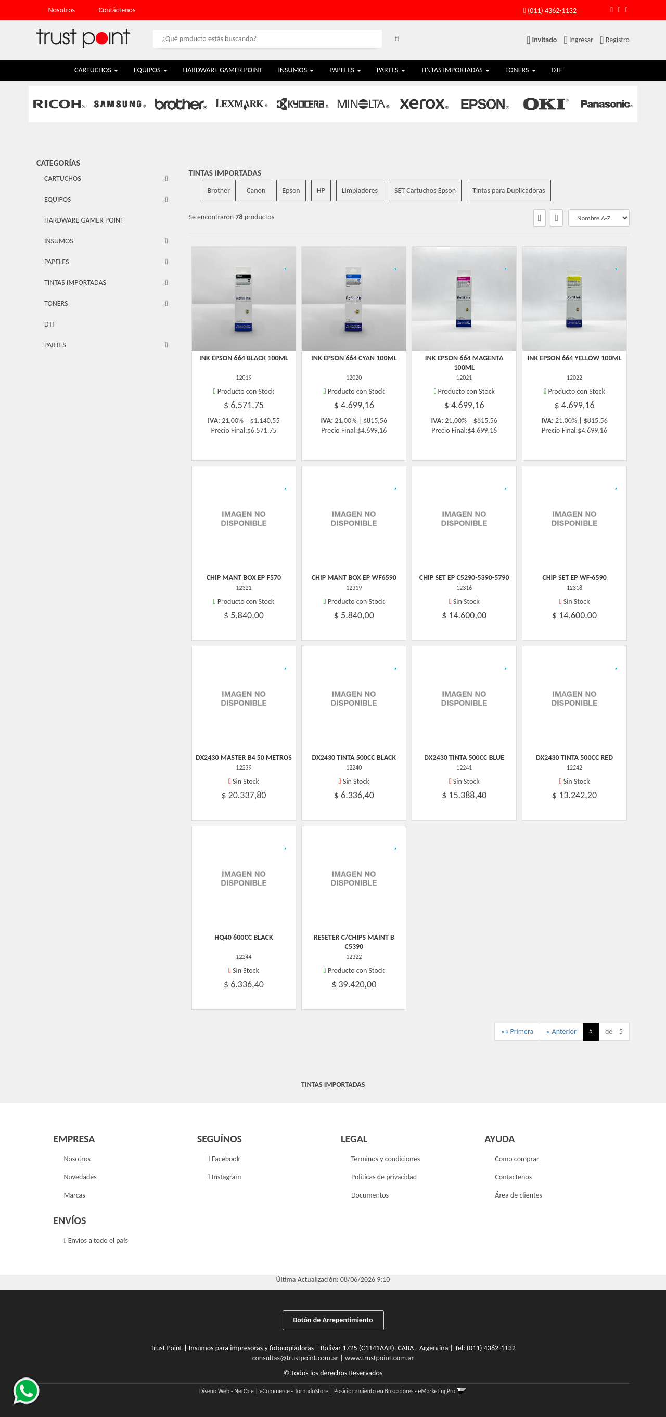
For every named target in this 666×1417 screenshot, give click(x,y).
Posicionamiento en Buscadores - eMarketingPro (394, 1391)
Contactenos (513, 1177)
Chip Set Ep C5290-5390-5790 (464, 577)
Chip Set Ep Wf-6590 (574, 577)
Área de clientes (518, 1195)
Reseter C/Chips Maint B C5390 (354, 942)
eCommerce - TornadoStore (294, 1391)
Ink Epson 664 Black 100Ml (243, 358)
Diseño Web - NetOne (226, 1391)
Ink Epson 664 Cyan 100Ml (354, 358)
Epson (291, 190)
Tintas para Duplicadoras (508, 190)
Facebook (224, 1158)
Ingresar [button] (581, 39)
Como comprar (517, 1158)
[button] (611, 10)
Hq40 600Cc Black (243, 937)
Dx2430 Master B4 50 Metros (244, 757)
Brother (219, 190)
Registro (617, 39)
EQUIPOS (151, 70)
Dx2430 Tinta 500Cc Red (574, 757)
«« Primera (517, 1031)
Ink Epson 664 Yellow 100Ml (574, 358)
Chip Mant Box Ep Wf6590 (354, 577)
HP (321, 190)
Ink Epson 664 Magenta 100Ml (464, 363)
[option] (59, 104)
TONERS (520, 70)
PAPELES (345, 70)
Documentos (370, 1195)
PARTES (391, 70)
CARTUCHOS (96, 70)
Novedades (79, 1177)
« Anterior (561, 1031)
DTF (557, 70)
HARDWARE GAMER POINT (223, 70)
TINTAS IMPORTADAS (455, 70)
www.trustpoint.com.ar (379, 1358)
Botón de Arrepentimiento (333, 1320)
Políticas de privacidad (384, 1177)
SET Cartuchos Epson (425, 190)
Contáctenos (117, 10)
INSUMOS (296, 70)
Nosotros (61, 10)
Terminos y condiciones (385, 1158)
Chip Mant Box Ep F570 (244, 577)
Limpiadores (360, 190)
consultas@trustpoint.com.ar (295, 1358)
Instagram (224, 1177)
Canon (256, 190)
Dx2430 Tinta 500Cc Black (354, 757)
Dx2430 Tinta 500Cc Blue (464, 757)
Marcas (74, 1195)
